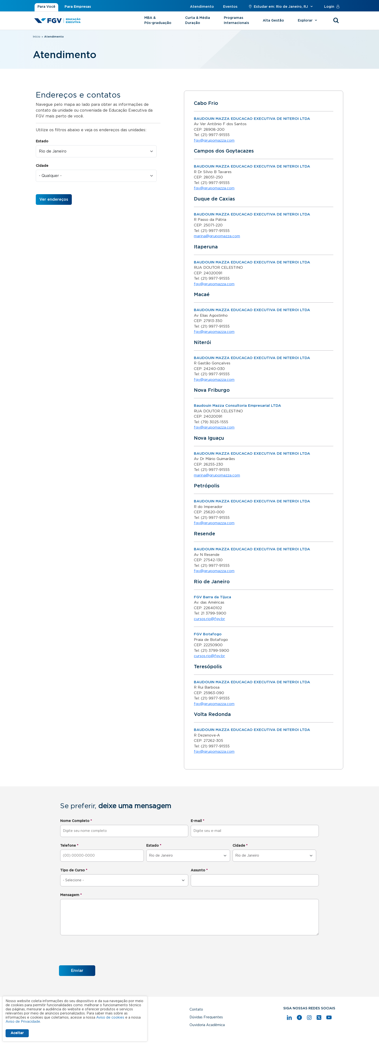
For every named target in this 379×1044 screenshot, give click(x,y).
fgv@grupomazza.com (214, 140)
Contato (196, 1009)
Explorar (308, 20)
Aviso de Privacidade (23, 1021)
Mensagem (71, 895)
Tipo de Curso (73, 870)
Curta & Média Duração (197, 20)
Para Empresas (78, 6)
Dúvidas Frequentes (206, 1017)
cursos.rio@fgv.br (209, 619)
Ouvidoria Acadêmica (207, 1025)
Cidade (42, 166)
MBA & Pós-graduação (157, 20)
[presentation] (95, 951)
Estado (42, 141)
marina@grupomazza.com (217, 236)
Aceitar (17, 1033)
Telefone (69, 845)
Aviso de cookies (110, 1017)
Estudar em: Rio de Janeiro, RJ (281, 7)
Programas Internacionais (236, 20)
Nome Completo (76, 821)
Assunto (199, 870)
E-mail (197, 821)
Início (36, 36)
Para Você (46, 6)
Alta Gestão (273, 20)
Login (333, 7)
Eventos (230, 6)
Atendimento (202, 6)
